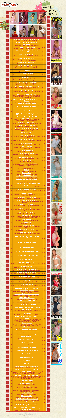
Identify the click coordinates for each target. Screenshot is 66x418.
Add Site (25, 416)
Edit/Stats (30, 416)
